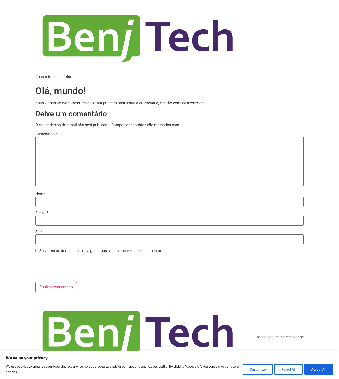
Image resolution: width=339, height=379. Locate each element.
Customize (258, 369)
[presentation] (71, 268)
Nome (41, 194)
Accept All (318, 369)
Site (38, 232)
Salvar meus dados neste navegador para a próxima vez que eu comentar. (100, 251)
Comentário (46, 134)
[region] (169, 365)
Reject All (288, 369)
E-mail (41, 213)
